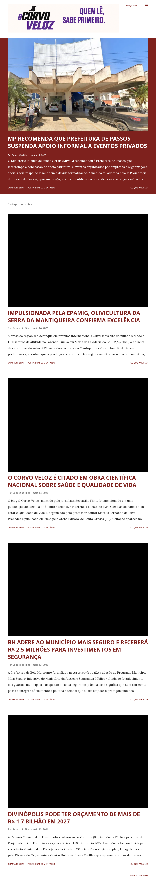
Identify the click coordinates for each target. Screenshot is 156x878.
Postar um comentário (41, 187)
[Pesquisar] (131, 5)
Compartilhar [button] (16, 187)
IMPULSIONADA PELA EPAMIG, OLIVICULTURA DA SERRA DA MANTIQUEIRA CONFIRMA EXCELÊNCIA (74, 316)
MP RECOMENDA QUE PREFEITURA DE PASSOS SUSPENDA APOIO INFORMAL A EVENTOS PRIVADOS (77, 142)
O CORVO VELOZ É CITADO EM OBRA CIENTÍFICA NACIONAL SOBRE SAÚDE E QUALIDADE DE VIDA (72, 481)
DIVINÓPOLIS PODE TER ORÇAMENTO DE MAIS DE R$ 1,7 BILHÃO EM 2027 (74, 817)
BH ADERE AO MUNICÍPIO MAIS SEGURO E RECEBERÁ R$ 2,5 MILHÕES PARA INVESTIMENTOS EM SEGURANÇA (78, 649)
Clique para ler (139, 187)
